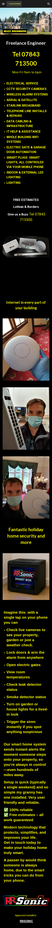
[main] (26, 58)
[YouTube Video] (26, 278)
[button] (3, 4)
